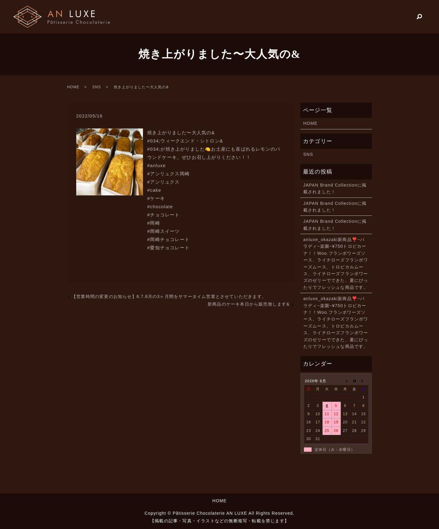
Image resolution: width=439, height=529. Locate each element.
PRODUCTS (392, 16)
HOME (359, 16)
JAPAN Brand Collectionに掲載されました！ (335, 188)
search (419, 17)
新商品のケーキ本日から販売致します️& (249, 304)
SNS (96, 87)
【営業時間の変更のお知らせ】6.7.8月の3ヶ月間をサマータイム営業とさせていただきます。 (169, 296)
